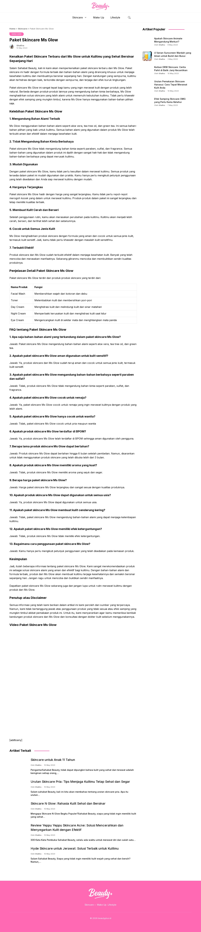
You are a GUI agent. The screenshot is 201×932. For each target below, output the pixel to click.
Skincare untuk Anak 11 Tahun (53, 760)
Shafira (20, 45)
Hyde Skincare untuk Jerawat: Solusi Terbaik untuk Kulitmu (75, 848)
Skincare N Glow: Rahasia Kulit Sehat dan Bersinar (68, 803)
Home (12, 28)
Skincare (81, 17)
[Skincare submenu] (95, 905)
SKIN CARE (17, 34)
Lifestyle (115, 17)
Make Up (98, 17)
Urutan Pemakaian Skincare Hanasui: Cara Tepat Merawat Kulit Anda (170, 84)
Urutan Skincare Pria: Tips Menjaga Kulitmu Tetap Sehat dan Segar (80, 782)
